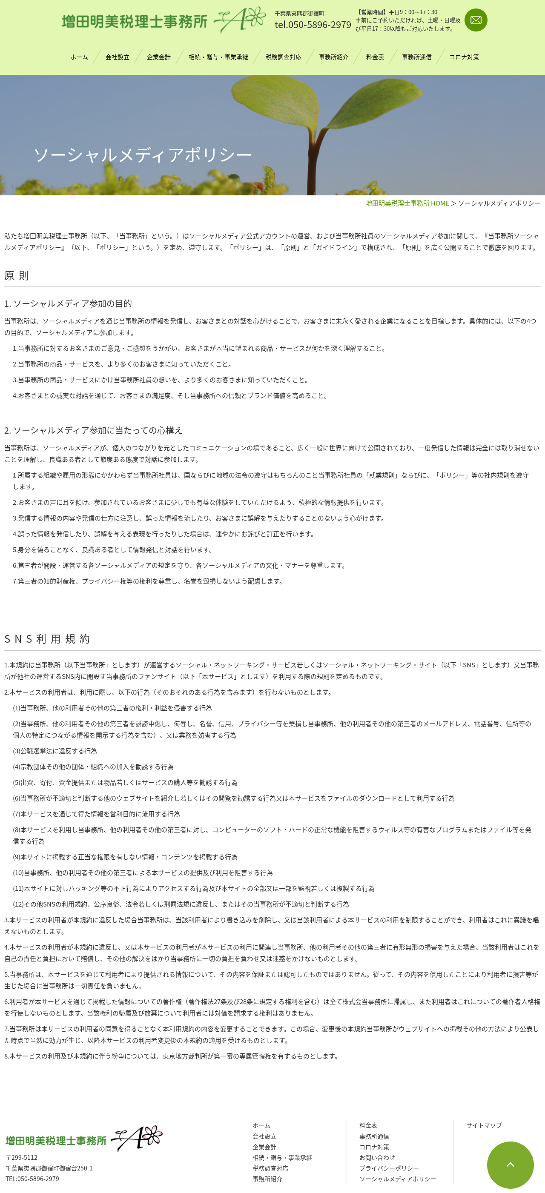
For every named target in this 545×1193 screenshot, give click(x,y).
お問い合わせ (377, 1157)
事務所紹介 (334, 56)
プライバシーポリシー (389, 1168)
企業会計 (159, 56)
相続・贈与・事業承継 (218, 56)
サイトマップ (484, 1125)
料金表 (375, 56)
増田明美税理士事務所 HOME (407, 203)
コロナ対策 (464, 56)
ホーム (79, 56)
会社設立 (117, 56)
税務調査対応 (283, 56)
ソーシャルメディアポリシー (397, 1178)
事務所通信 (417, 56)
